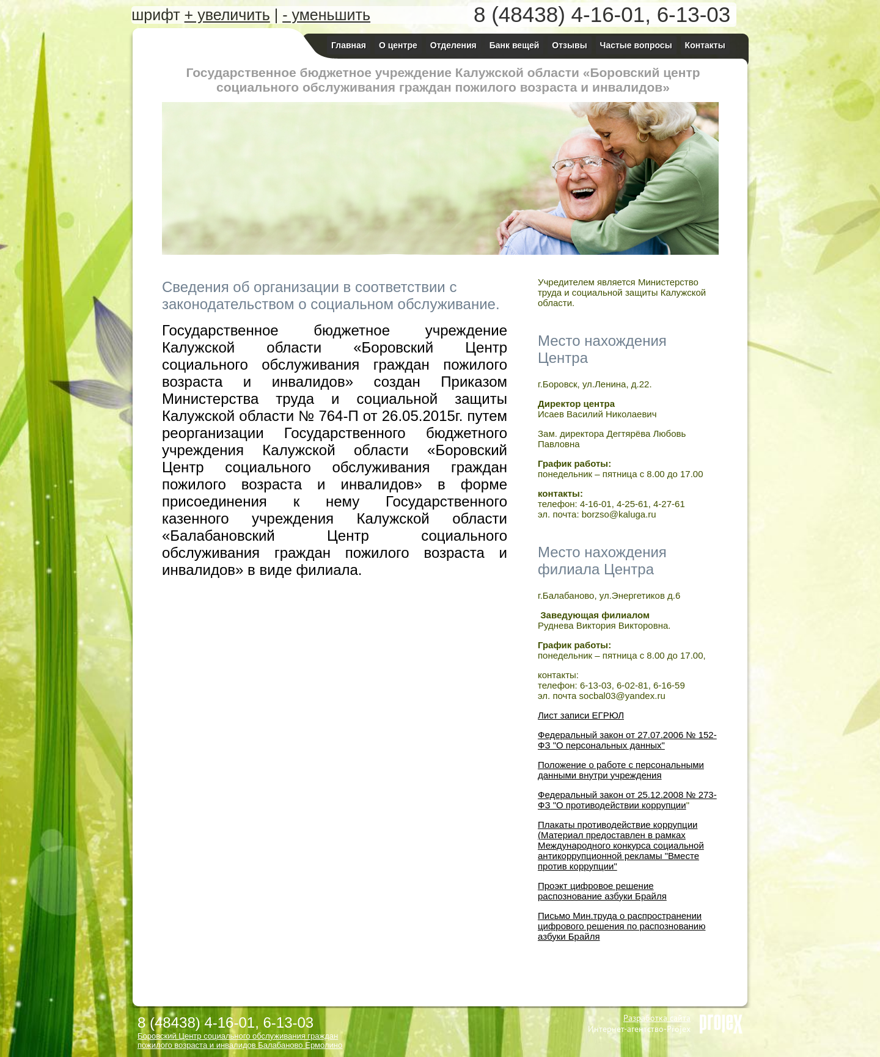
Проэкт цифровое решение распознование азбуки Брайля (602, 890)
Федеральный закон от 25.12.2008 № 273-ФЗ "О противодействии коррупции (627, 799)
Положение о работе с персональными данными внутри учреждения (621, 769)
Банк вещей (515, 45)
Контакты (705, 45)
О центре (398, 45)
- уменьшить (326, 14)
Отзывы (569, 45)
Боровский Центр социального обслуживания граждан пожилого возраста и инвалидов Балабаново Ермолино (240, 1040)
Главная (348, 45)
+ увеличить (227, 14)
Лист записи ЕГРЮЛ (581, 715)
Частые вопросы (636, 45)
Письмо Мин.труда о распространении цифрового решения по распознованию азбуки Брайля (621, 926)
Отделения (453, 45)
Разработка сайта (657, 1017)
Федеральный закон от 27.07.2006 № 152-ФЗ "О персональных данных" (627, 740)
